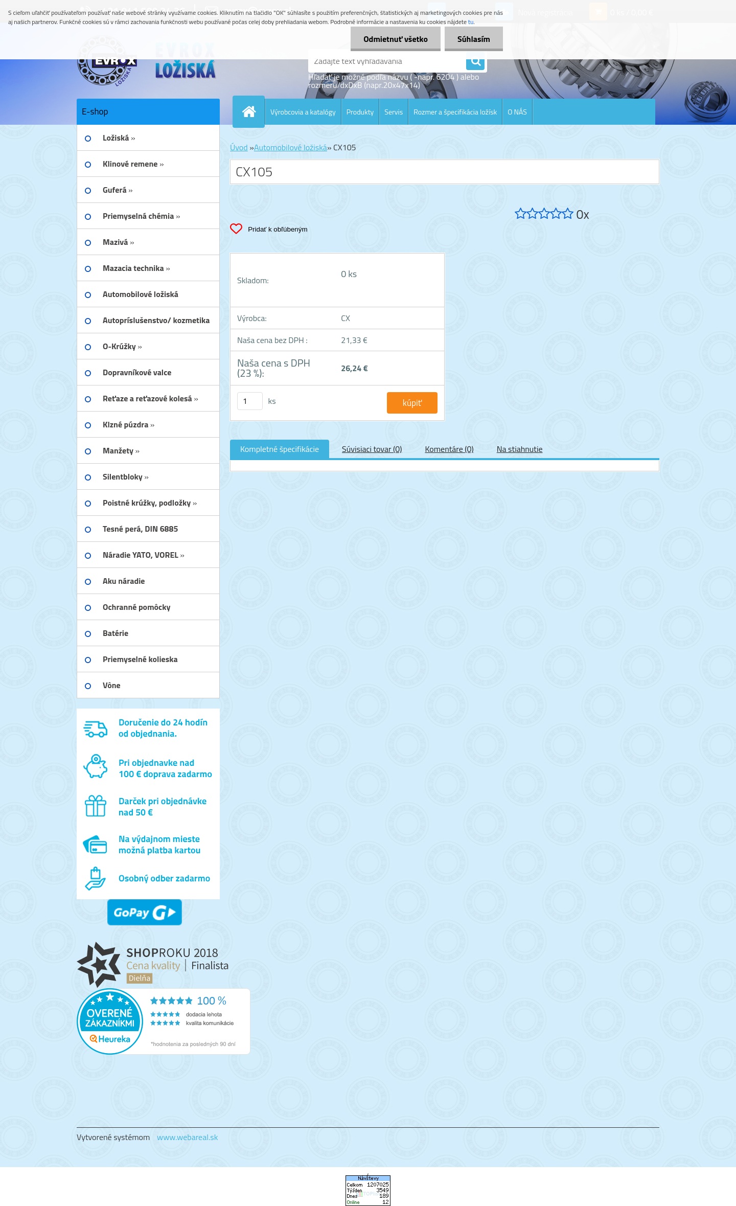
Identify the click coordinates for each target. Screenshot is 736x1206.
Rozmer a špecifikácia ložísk (455, 111)
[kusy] (250, 401)
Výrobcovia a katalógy (303, 111)
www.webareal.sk (187, 1137)
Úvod (239, 147)
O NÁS (517, 111)
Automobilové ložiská (290, 147)
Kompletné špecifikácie (279, 449)
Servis (393, 111)
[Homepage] (253, 111)
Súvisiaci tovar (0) (372, 449)
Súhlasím (473, 39)
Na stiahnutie (520, 449)
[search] (475, 61)
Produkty (360, 111)
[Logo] (147, 60)
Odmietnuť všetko (395, 39)
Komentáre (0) (449, 449)
